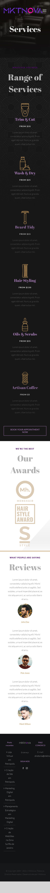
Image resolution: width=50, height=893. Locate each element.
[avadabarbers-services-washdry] (25, 159)
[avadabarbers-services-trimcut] (25, 104)
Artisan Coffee (25, 388)
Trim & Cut (25, 119)
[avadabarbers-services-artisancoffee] (25, 374)
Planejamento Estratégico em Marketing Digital (9, 814)
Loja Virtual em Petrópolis (9, 758)
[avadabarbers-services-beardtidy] (25, 213)
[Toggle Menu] (44, 10)
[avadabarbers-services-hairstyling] (25, 265)
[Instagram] (27, 768)
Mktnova (42, 874)
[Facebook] (23, 768)
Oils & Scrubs (25, 335)
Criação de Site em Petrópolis (9, 776)
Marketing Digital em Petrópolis (9, 794)
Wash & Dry (25, 174)
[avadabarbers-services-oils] (25, 320)
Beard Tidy (25, 228)
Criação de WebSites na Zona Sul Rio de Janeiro (9, 838)
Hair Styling (25, 280)
